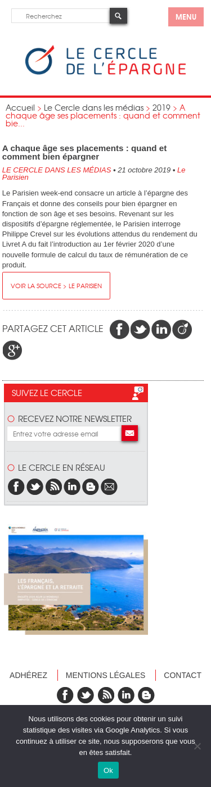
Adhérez (28, 675)
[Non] (197, 746)
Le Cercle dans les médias (93, 107)
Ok (108, 770)
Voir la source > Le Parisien (56, 285)
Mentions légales (106, 675)
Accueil (20, 107)
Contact (182, 675)
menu (186, 16)
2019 (161, 107)
